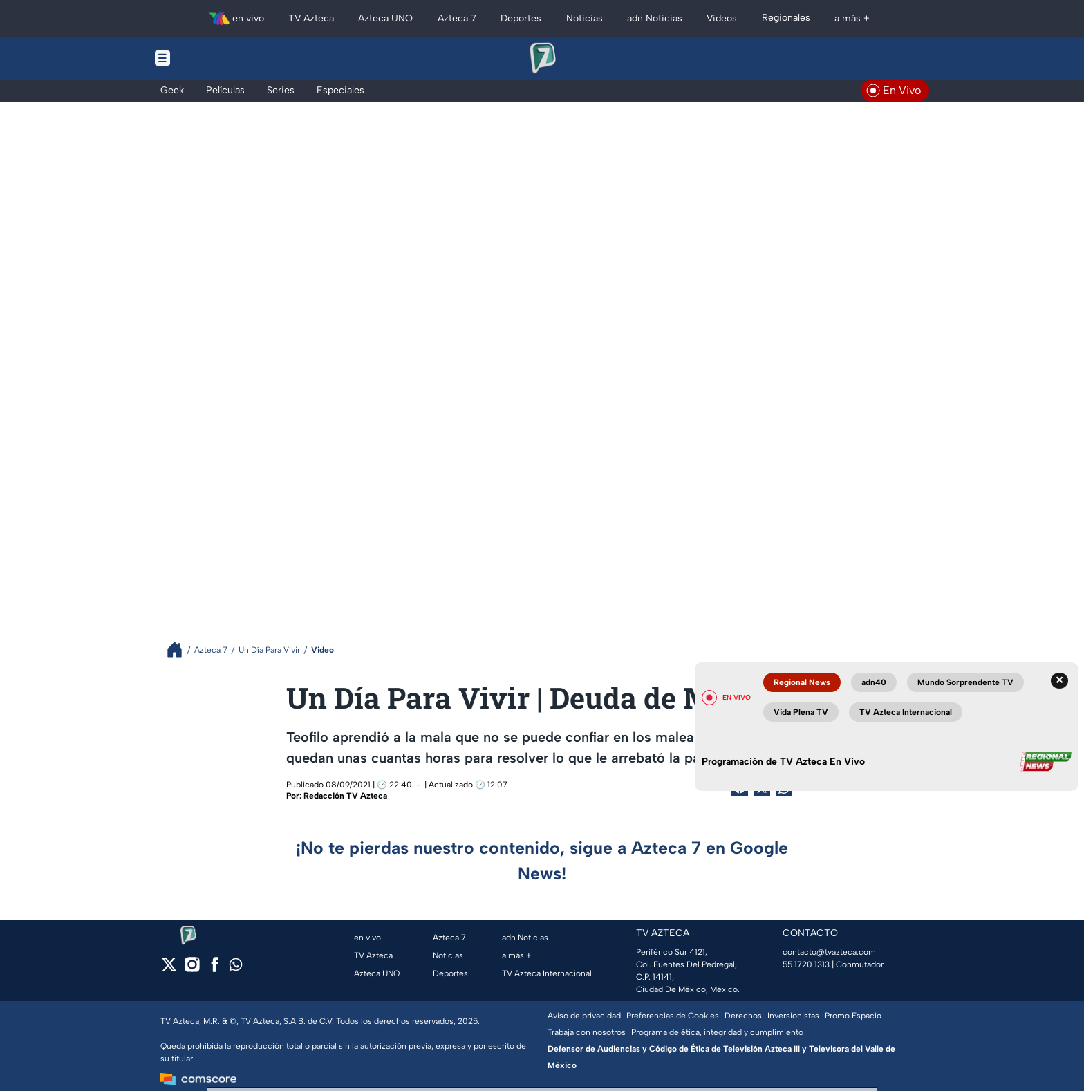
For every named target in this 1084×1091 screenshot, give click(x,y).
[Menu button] (210, 58)
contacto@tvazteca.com (829, 952)
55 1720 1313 (806, 964)
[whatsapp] (236, 967)
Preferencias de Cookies (672, 1015)
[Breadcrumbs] (180, 649)
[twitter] (169, 969)
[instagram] (191, 969)
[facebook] (214, 969)
